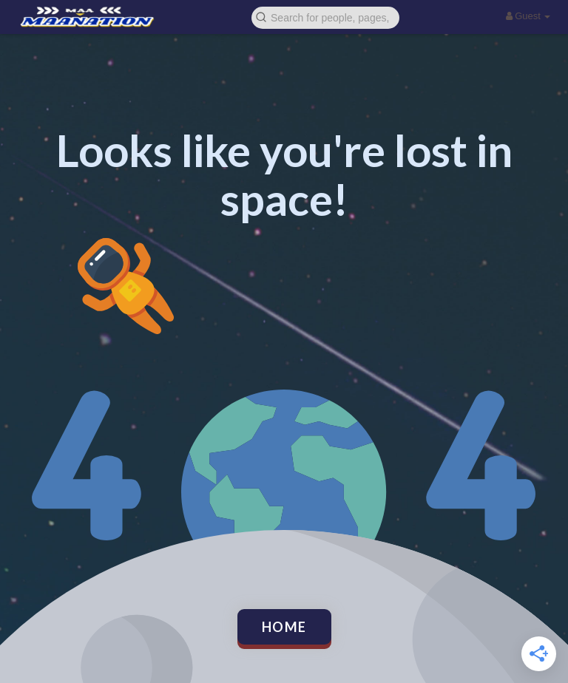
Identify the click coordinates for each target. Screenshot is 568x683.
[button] (325, 16)
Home (284, 627)
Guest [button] (528, 15)
